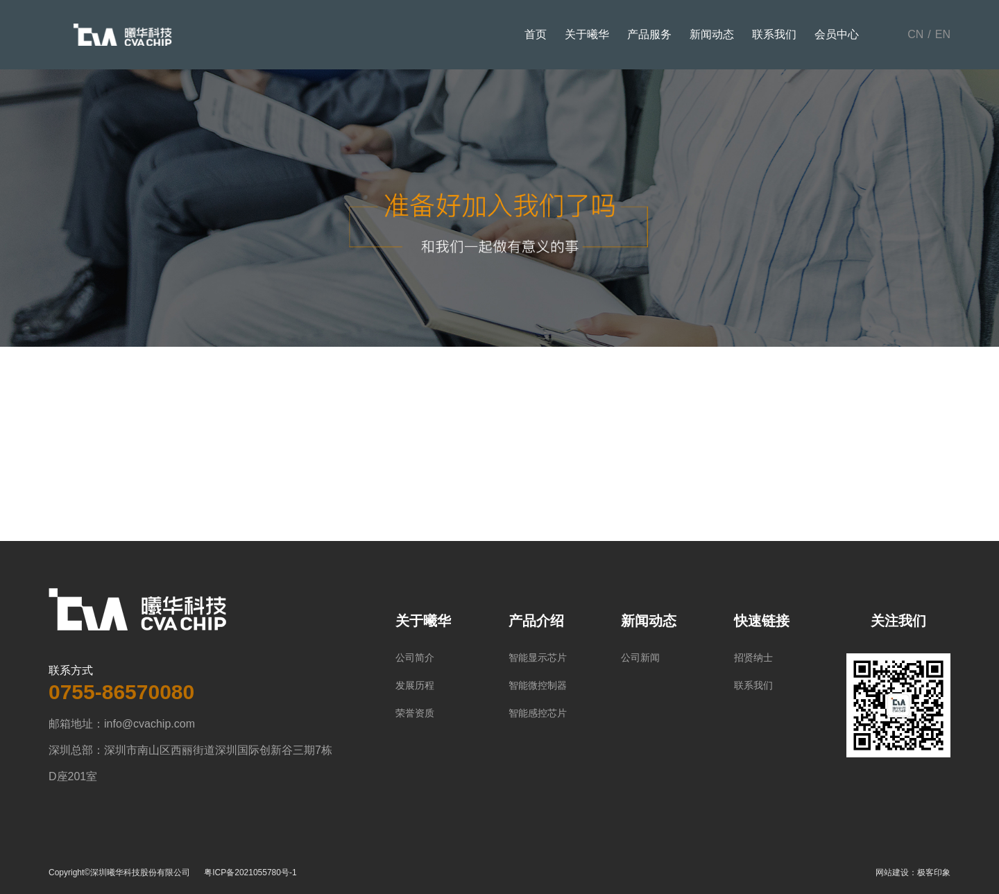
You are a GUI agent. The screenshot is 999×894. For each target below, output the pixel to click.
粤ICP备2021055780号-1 (250, 872)
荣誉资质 (414, 713)
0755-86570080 (121, 691)
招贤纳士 (753, 657)
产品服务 (649, 34)
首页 (535, 34)
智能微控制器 (538, 685)
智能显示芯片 (538, 657)
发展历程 (414, 685)
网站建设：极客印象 (913, 872)
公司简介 (414, 657)
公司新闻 (640, 657)
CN (915, 34)
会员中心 (836, 34)
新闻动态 (712, 34)
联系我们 (774, 34)
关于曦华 (587, 34)
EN (942, 34)
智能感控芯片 (538, 713)
